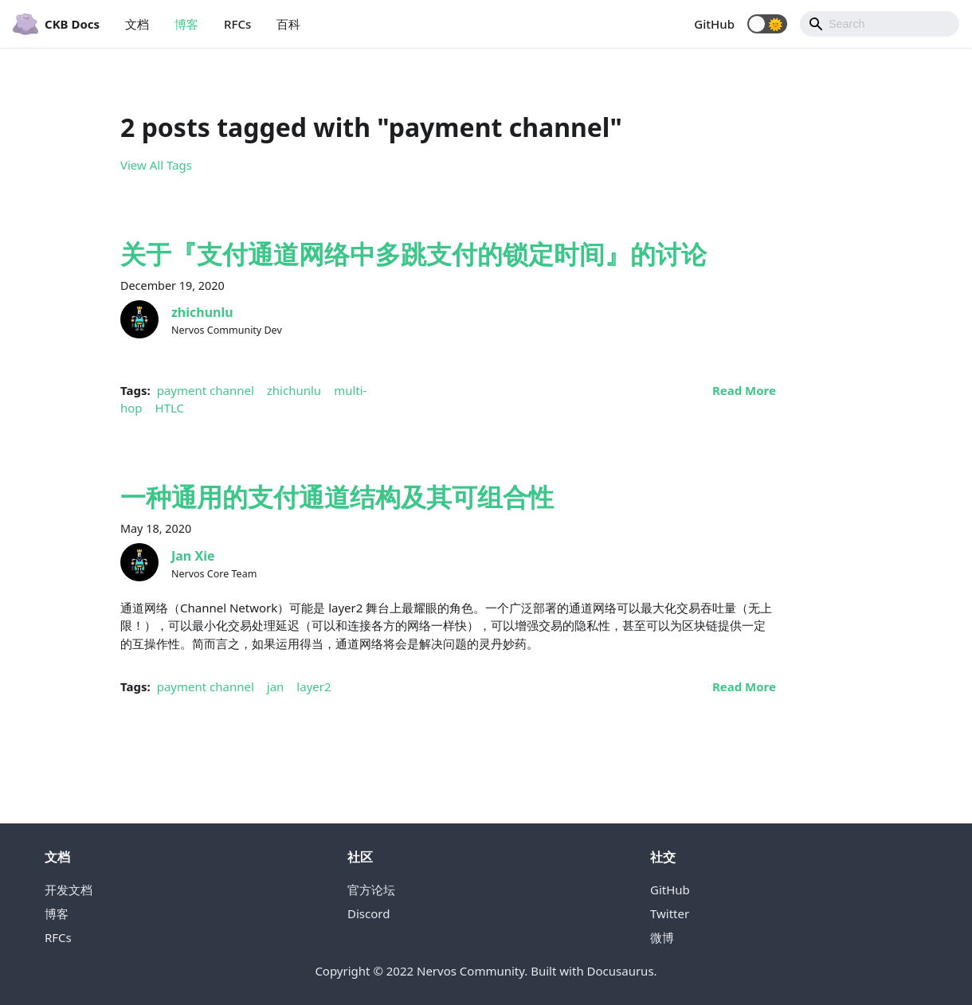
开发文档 (68, 889)
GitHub (714, 24)
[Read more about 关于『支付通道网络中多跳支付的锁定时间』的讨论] (744, 390)
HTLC (170, 408)
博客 (186, 24)
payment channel (205, 390)
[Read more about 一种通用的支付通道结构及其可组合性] (744, 686)
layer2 (313, 686)
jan (275, 686)
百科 (288, 24)
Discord (368, 913)
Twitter (669, 913)
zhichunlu (202, 312)
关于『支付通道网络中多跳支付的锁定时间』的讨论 (413, 254)
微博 (662, 937)
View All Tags (156, 165)
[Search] (879, 24)
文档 (137, 24)
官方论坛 (371, 889)
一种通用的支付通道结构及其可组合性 (337, 496)
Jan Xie (193, 556)
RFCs (237, 24)
